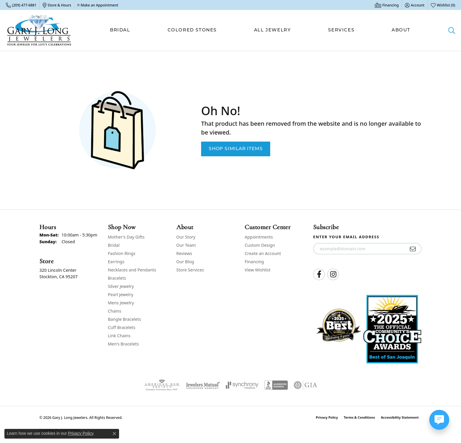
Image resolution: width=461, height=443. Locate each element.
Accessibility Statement (400, 417)
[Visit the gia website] (305, 385)
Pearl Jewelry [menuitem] (120, 294)
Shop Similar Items (236, 149)
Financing (254, 261)
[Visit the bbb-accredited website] (276, 385)
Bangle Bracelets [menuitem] (124, 319)
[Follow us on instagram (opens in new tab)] (333, 274)
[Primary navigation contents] (260, 30)
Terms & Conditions (359, 417)
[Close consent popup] (114, 433)
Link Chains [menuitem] (119, 335)
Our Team (186, 245)
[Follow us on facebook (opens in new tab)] (319, 274)
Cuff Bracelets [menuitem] (122, 327)
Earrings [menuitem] (116, 261)
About (401, 30)
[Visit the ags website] (162, 385)
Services (341, 30)
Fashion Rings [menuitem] (122, 253)
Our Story (186, 237)
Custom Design (260, 245)
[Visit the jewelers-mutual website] (203, 385)
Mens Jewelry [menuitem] (121, 303)
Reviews (184, 253)
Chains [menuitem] (114, 311)
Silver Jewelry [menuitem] (121, 286)
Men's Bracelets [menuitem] (123, 344)
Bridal (120, 30)
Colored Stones (192, 30)
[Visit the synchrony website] (242, 385)
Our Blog (185, 261)
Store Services (190, 270)
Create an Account (263, 253)
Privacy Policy (327, 417)
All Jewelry (272, 30)
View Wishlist (257, 270)
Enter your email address (346, 236)
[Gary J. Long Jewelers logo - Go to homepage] (39, 30)
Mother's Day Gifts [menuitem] (126, 237)
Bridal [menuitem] (114, 245)
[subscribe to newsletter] (413, 249)
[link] (21, 5)
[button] (415, 5)
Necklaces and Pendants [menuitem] (132, 270)
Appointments (259, 237)
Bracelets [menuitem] (117, 278)
